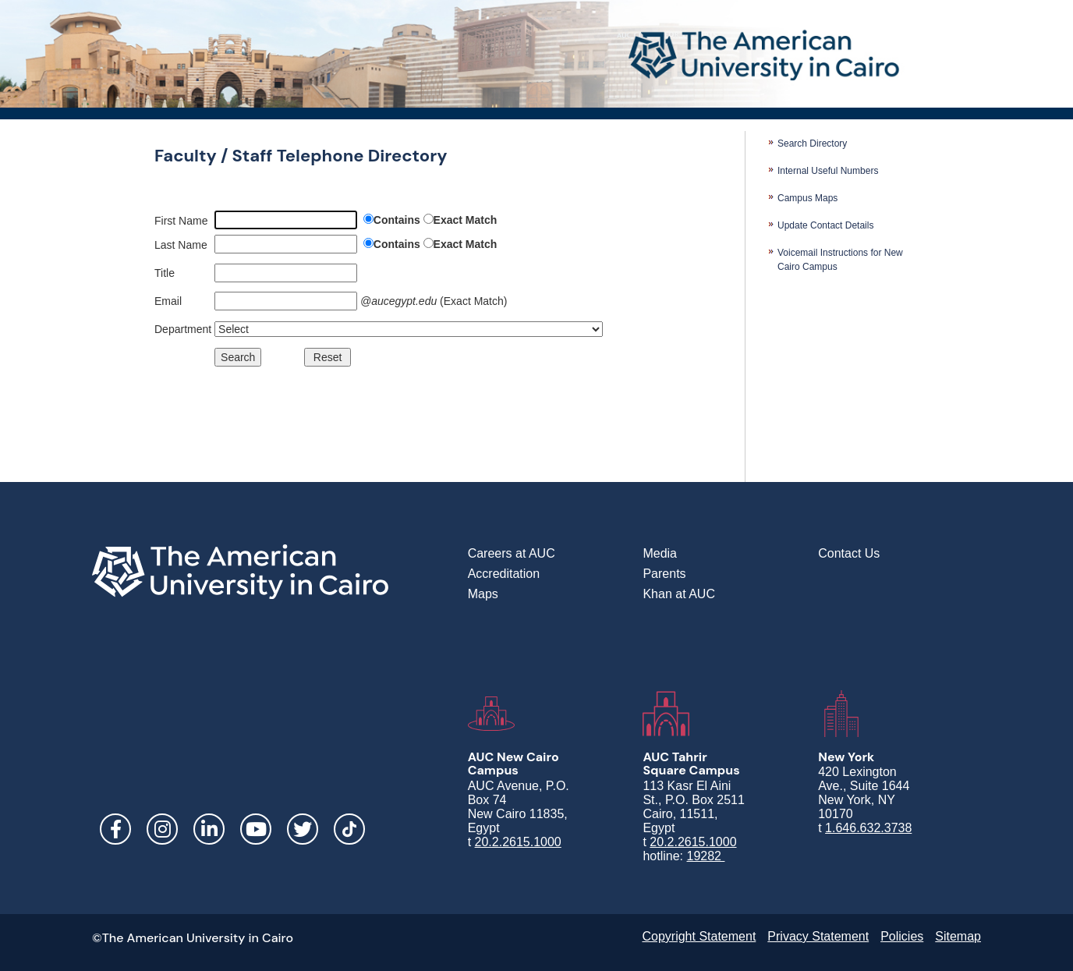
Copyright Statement (699, 936)
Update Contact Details (825, 225)
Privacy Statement (818, 936)
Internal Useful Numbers (827, 170)
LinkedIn (209, 829)
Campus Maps (807, 198)
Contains (397, 220)
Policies (901, 936)
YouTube (255, 829)
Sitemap (958, 936)
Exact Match (466, 220)
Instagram (162, 829)
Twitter (302, 829)
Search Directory (812, 143)
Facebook (115, 829)
